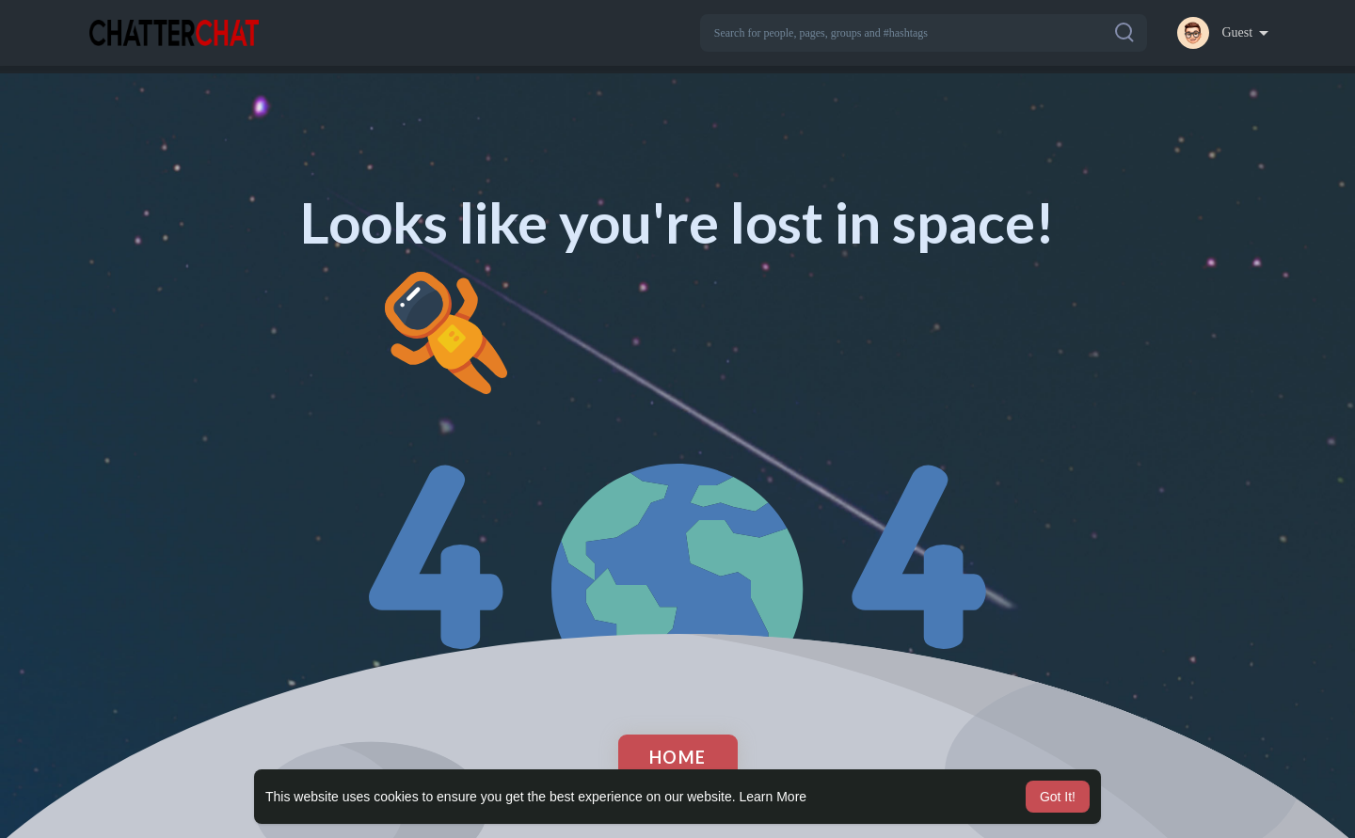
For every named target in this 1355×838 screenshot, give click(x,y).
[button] (923, 33)
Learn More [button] (773, 796)
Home (678, 757)
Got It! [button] (1058, 796)
